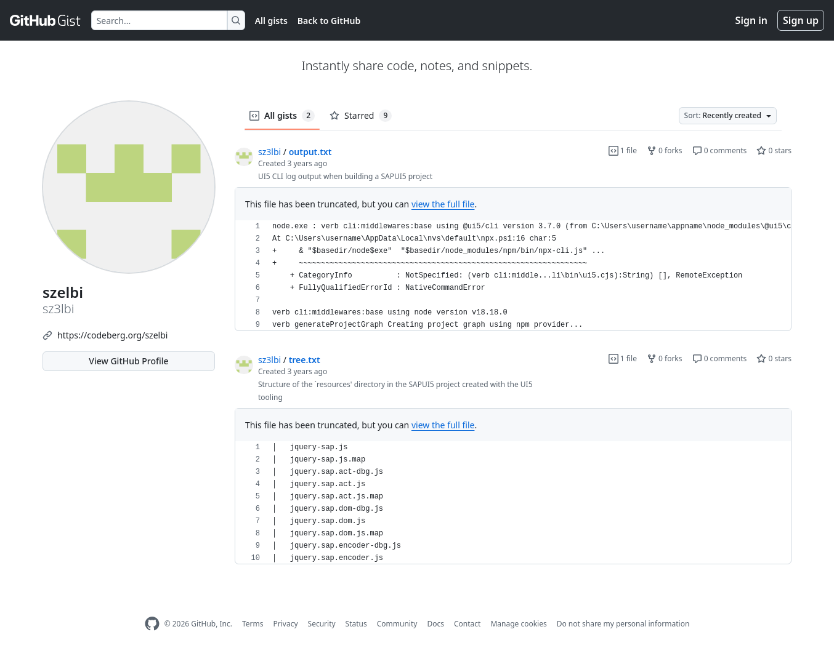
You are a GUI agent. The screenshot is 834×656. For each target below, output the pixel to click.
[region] (513, 275)
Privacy (285, 623)
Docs (435, 623)
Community (397, 623)
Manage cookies (518, 623)
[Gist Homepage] (45, 20)
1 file (623, 150)
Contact (467, 623)
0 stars (773, 150)
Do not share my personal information (623, 623)
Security (322, 623)
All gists (271, 20)
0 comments (719, 150)
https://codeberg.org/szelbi (112, 335)
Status (356, 623)
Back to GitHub (329, 20)
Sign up (801, 20)
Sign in (751, 20)
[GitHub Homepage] (152, 623)
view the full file (443, 204)
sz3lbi (269, 152)
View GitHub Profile (128, 361)
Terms (253, 623)
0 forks (664, 150)
